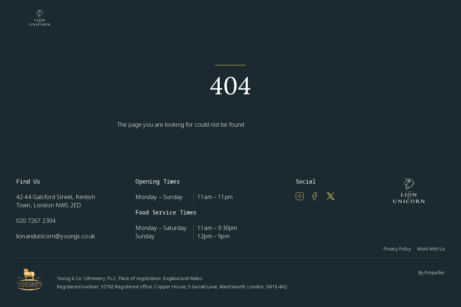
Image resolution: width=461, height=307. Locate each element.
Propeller (435, 273)
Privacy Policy (397, 249)
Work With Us (431, 249)
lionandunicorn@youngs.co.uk (55, 236)
